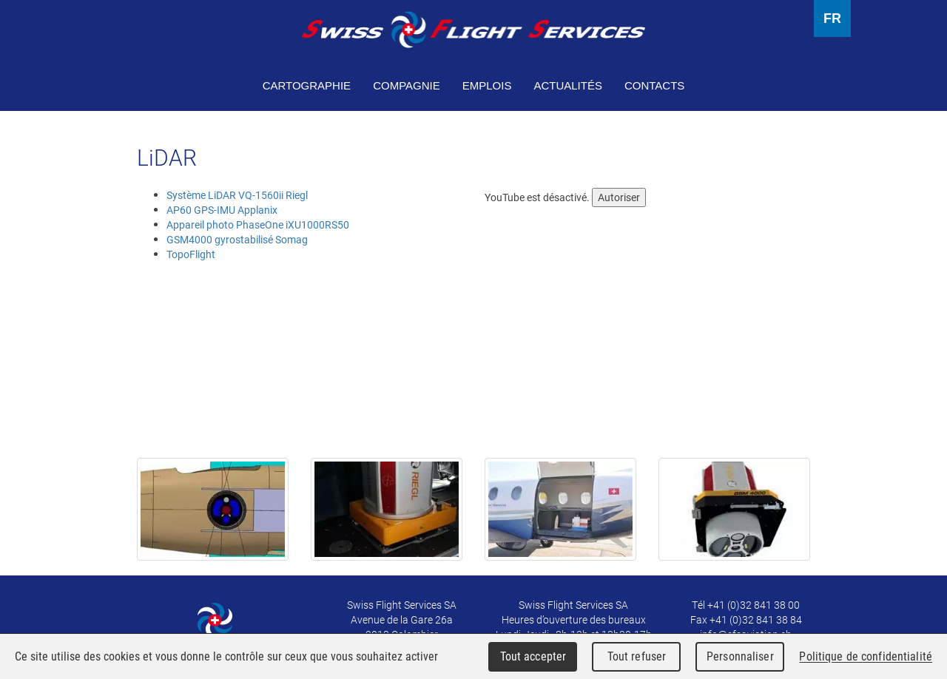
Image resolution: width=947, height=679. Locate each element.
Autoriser (619, 197)
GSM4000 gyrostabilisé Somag (237, 239)
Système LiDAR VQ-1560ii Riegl (237, 195)
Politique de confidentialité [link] (865, 656)
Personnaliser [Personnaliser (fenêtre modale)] (740, 656)
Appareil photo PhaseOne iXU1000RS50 (257, 224)
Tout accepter (533, 656)
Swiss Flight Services (473, 29)
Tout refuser (637, 656)
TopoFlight (190, 254)
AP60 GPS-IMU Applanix (221, 210)
